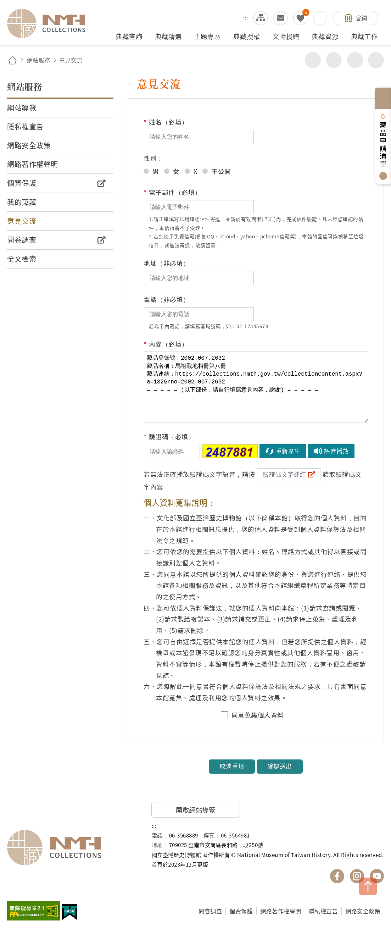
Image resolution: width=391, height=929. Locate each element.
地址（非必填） (167, 263)
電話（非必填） (167, 299)
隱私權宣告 (323, 911)
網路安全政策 (362, 911)
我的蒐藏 (300, 18)
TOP (368, 886)
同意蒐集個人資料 (257, 715)
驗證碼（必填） (169, 436)
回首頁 (12, 60)
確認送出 (279, 766)
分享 (313, 60)
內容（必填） (166, 344)
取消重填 (231, 766)
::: (245, 18)
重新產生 (288, 451)
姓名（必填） (166, 122)
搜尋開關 (320, 18)
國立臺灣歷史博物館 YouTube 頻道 (377, 876)
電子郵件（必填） (172, 192)
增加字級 (355, 60)
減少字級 (376, 60)
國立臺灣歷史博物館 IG (357, 876)
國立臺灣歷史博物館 (72, 847)
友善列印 (334, 60)
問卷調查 (210, 911)
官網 (361, 17)
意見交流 (280, 18)
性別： (153, 158)
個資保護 (241, 911)
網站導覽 (260, 18)
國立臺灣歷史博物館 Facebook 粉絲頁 (337, 876)
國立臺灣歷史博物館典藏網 (50, 23)
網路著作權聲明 (280, 911)
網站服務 (38, 60)
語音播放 (336, 451)
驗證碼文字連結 (284, 474)
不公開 (221, 171)
